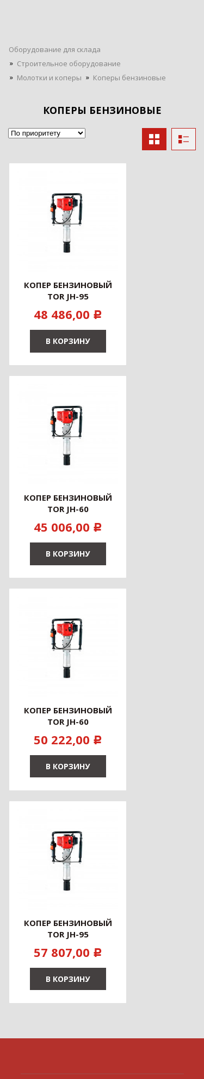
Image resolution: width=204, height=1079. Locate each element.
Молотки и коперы (49, 77)
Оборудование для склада (55, 49)
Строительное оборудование (69, 63)
